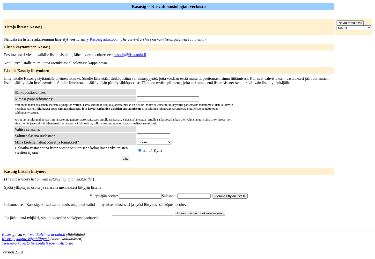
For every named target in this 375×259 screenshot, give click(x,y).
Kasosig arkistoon (104, 39)
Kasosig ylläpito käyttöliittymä (25, 239)
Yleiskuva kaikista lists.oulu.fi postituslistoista (37, 243)
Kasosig (8, 234)
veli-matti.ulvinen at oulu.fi (44, 234)
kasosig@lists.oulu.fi (130, 55)
